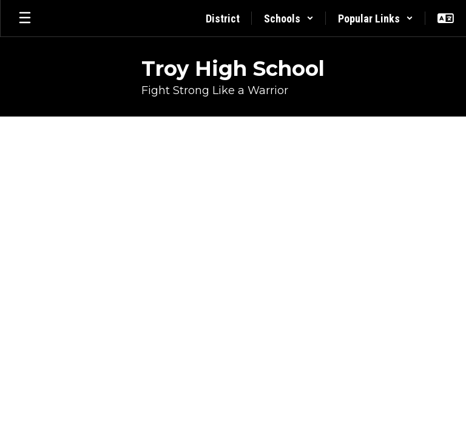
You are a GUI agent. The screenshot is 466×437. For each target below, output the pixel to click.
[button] (289, 18)
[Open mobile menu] (25, 18)
